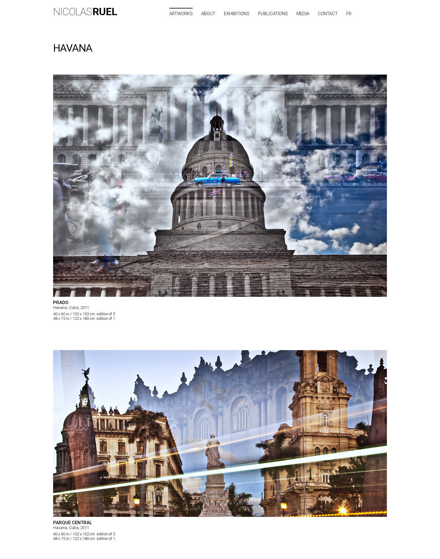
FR (348, 13)
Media (302, 13)
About (208, 13)
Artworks (181, 13)
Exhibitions (236, 13)
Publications (273, 13)
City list (376, 13)
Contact (328, 13)
